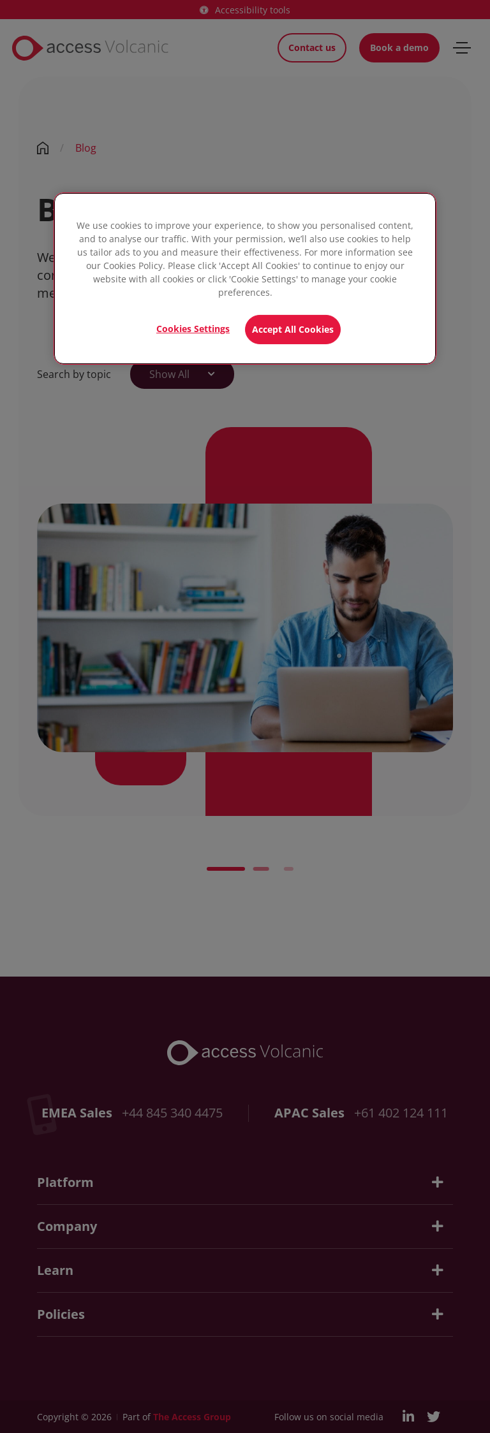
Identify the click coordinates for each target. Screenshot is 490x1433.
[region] (245, 279)
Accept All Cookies (293, 329)
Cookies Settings (193, 329)
